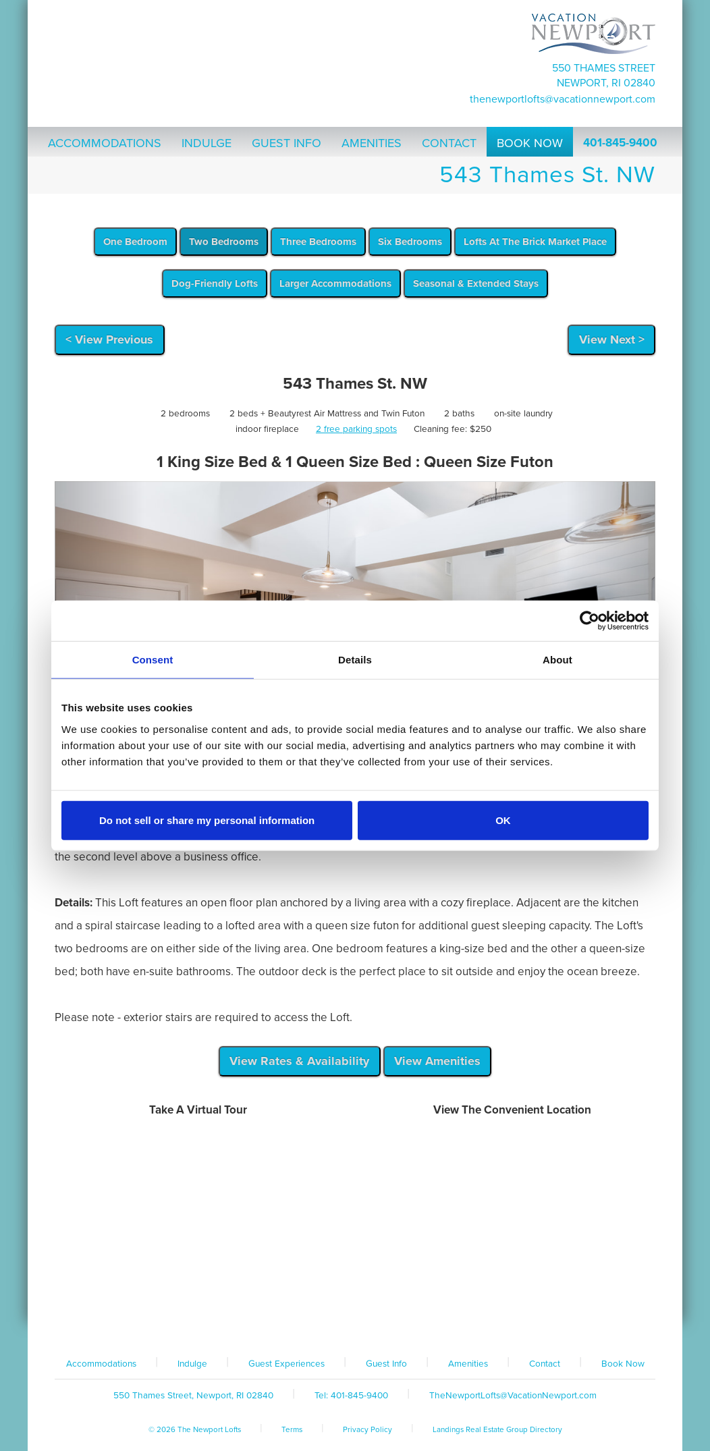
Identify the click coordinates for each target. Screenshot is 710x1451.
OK (503, 819)
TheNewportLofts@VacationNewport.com (562, 99)
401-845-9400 (620, 143)
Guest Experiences (286, 1364)
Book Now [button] (530, 143)
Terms (291, 1429)
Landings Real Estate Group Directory (497, 1429)
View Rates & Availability (299, 1060)
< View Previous (109, 339)
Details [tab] (355, 659)
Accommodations (101, 1364)
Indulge (192, 1364)
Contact (544, 1364)
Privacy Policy (367, 1429)
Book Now (623, 1364)
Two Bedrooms (223, 242)
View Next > (612, 339)
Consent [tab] (152, 659)
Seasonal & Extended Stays (476, 283)
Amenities (468, 1364)
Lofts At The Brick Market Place (535, 242)
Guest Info (386, 1364)
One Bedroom (135, 242)
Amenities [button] (372, 143)
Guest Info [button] (286, 143)
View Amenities (437, 1060)
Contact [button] (449, 143)
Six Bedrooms (410, 242)
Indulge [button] (206, 143)
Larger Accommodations (335, 283)
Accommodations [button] (104, 143)
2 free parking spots (356, 429)
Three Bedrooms (318, 242)
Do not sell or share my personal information (207, 819)
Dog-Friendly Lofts (214, 283)
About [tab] (557, 659)
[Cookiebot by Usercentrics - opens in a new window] (589, 621)
